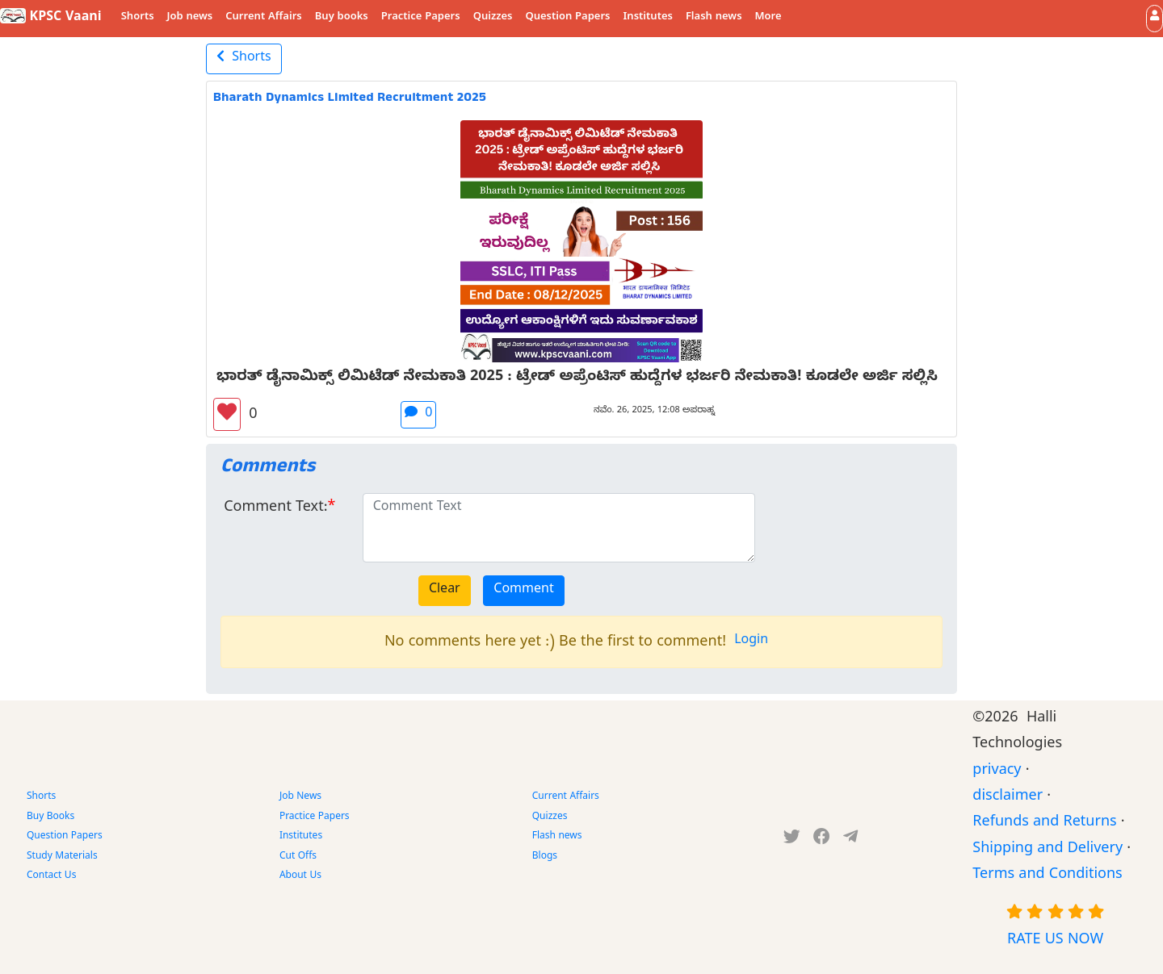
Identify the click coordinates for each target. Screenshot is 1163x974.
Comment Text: (275, 509)
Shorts (137, 17)
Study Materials (62, 857)
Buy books (341, 17)
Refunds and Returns (1044, 823)
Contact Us (51, 876)
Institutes (648, 17)
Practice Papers (420, 17)
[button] (1154, 18)
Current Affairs (263, 17)
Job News (300, 797)
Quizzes (493, 17)
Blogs (544, 857)
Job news (190, 17)
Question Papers (567, 17)
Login (751, 641)
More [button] (768, 17)
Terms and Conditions (1047, 876)
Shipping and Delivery (1047, 850)
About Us (300, 876)
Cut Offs (298, 857)
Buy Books (50, 817)
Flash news (714, 17)
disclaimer (1007, 798)
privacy (996, 772)
